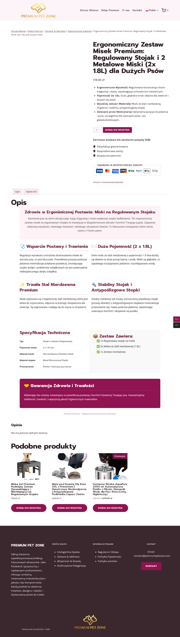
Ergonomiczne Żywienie (113, 182)
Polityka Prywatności (109, 556)
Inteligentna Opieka (68, 552)
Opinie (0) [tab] (31, 191)
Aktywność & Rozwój (69, 561)
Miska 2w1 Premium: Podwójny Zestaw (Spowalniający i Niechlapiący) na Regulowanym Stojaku (24, 489)
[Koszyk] (165, 10)
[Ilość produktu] (97, 130)
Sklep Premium (110, 10)
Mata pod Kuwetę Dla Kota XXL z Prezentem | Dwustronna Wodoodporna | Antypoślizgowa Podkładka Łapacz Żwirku (69, 489)
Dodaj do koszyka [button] (28, 508)
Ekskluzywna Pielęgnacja (71, 565)
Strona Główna (89, 10)
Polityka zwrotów (107, 561)
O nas (126, 10)
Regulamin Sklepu (108, 552)
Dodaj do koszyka (117, 130)
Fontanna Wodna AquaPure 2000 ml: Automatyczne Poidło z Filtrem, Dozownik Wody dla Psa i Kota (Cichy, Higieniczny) (110, 489)
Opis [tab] (17, 191)
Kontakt (137, 10)
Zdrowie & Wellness (68, 556)
